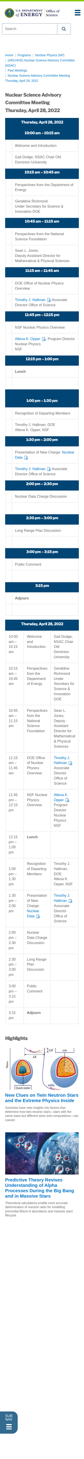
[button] (64, 29)
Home (9, 55)
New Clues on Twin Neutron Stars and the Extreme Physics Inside (42, 1097)
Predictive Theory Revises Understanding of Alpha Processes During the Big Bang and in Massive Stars (39, 1187)
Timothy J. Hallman (30, 300)
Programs (24, 55)
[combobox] (29, 29)
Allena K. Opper (27, 339)
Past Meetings (17, 70)
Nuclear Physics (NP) (49, 55)
